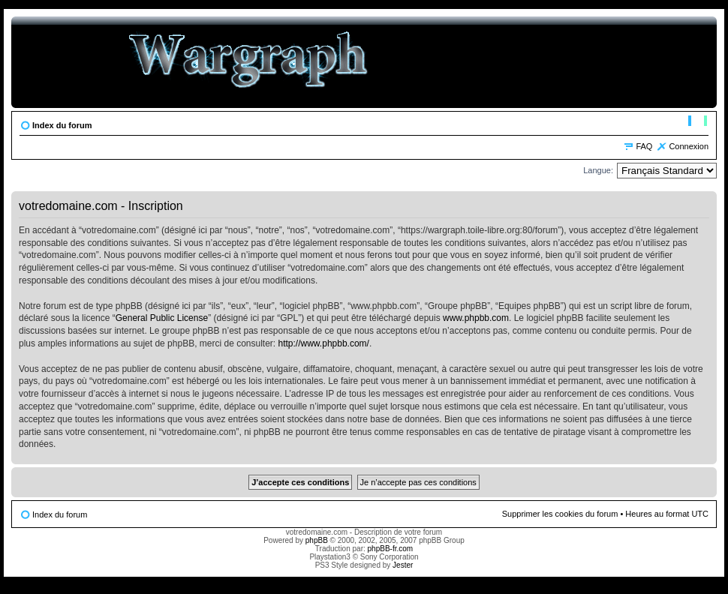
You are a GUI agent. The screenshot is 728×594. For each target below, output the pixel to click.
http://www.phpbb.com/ (323, 343)
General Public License (162, 318)
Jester (403, 565)
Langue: (598, 170)
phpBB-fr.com (391, 548)
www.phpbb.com (476, 318)
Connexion (688, 146)
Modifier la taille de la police (697, 122)
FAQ (644, 146)
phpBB (316, 540)
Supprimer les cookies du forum (560, 513)
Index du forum (62, 125)
